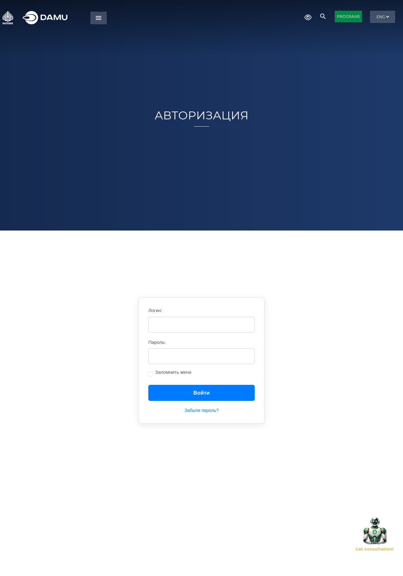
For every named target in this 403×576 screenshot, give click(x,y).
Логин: (155, 310)
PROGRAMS (348, 16)
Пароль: (157, 342)
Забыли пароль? (201, 410)
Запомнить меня (173, 372)
